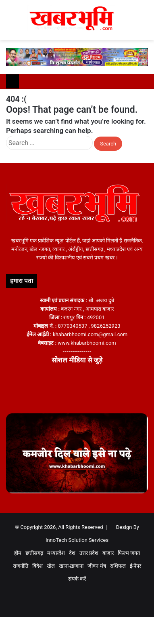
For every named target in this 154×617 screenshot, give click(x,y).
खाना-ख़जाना (71, 566)
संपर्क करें (77, 579)
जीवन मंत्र (96, 566)
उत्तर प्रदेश (88, 553)
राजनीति (20, 566)
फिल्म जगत (129, 553)
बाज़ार (108, 553)
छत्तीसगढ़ (34, 553)
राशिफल (118, 566)
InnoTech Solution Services (77, 540)
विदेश (37, 566)
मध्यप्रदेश (56, 553)
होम (17, 553)
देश (72, 553)
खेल (51, 566)
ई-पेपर (136, 566)
